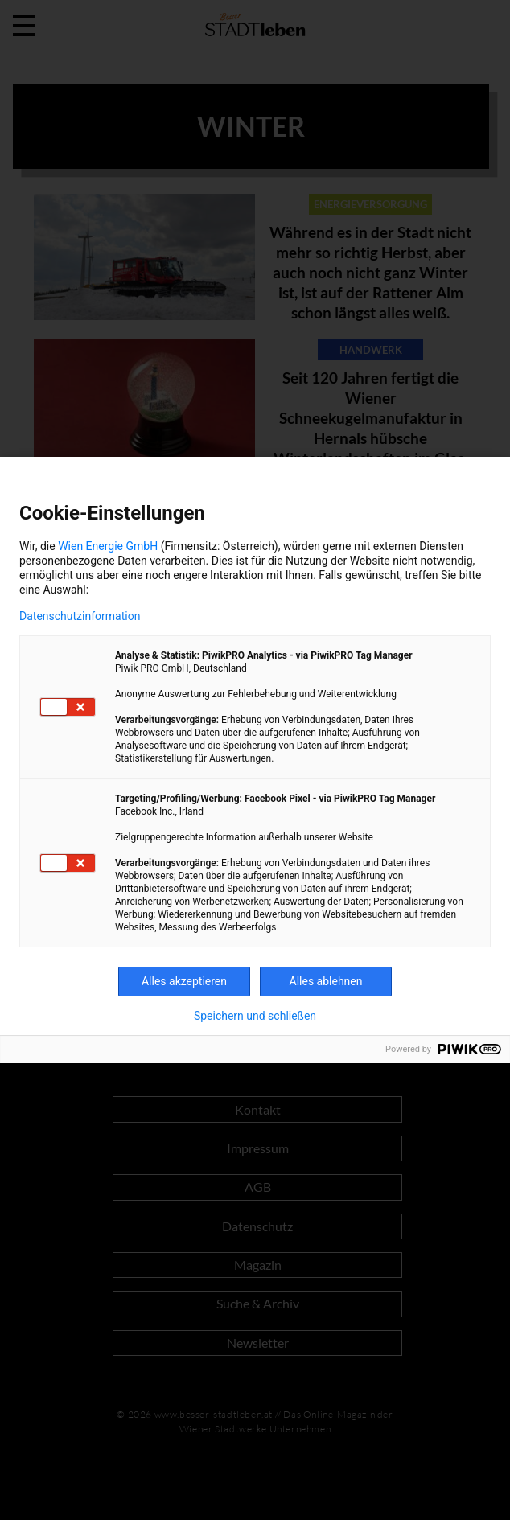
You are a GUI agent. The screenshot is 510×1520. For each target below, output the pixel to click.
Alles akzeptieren (184, 981)
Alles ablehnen (326, 981)
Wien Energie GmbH (108, 546)
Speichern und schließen (255, 1015)
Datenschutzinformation (79, 616)
